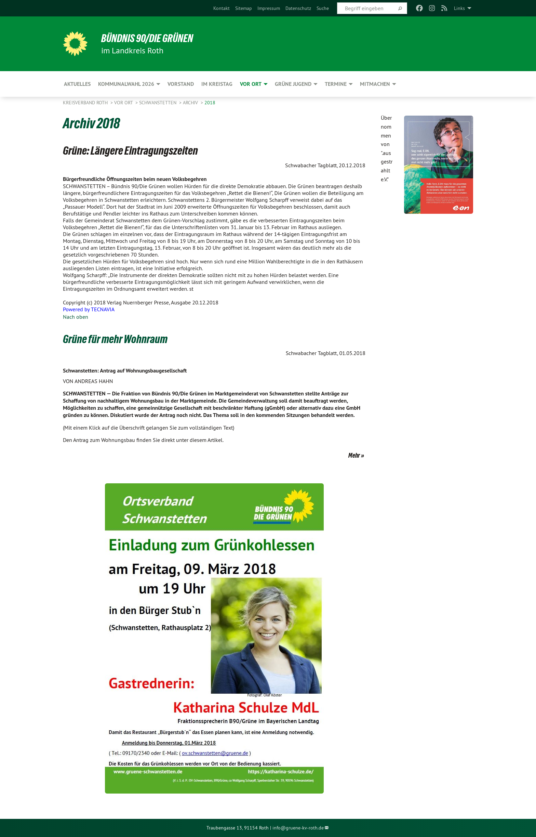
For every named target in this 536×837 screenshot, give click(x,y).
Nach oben (75, 316)
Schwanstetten (158, 103)
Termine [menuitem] (336, 84)
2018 (209, 103)
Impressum (268, 8)
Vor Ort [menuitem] (251, 84)
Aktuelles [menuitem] (77, 84)
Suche (323, 8)
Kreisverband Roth (86, 103)
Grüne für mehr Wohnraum (115, 338)
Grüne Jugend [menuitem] (293, 84)
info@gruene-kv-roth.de (298, 828)
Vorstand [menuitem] (181, 84)
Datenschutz (298, 8)
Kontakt (221, 8)
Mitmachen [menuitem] (375, 84)
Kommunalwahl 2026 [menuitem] (126, 84)
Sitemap (243, 8)
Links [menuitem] (459, 8)
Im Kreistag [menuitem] (216, 84)
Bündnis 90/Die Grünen (147, 38)
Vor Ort (124, 103)
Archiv (191, 103)
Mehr (354, 455)
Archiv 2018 (91, 123)
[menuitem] (221, 8)
